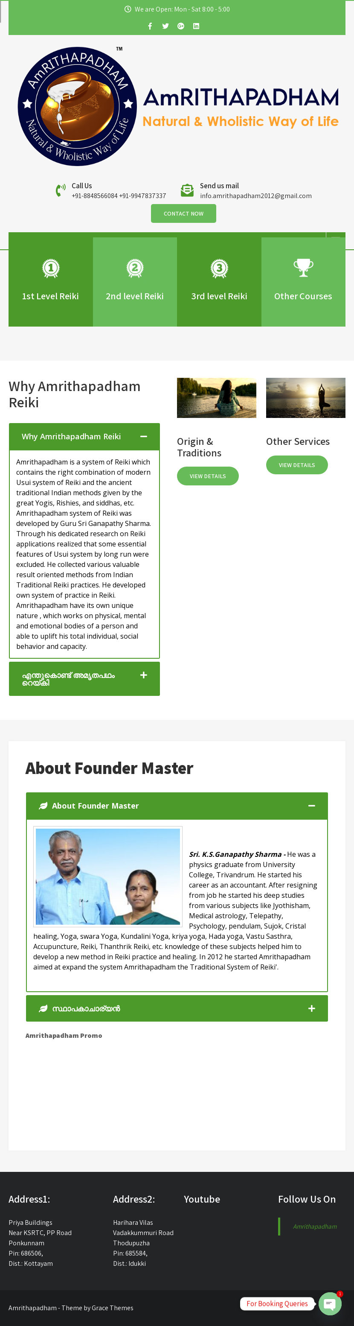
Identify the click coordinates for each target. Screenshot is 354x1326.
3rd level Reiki (219, 296)
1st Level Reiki (50, 296)
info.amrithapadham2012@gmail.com (256, 195)
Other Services (298, 441)
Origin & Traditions (199, 446)
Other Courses (303, 296)
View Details (208, 476)
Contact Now (183, 213)
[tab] (84, 436)
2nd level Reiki (135, 296)
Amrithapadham (315, 1226)
